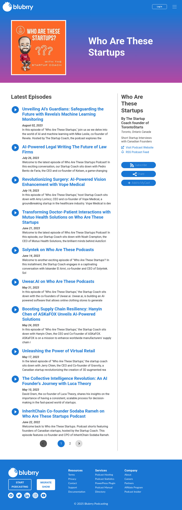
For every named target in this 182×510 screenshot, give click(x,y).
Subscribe (138, 165)
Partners (129, 483)
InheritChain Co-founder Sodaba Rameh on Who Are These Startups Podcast (63, 414)
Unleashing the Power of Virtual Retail (58, 350)
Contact (72, 483)
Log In (159, 7)
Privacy (72, 478)
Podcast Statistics (104, 478)
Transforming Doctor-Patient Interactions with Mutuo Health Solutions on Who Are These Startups (66, 217)
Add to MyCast (138, 183)
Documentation (76, 491)
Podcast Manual (104, 487)
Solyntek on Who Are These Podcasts (58, 249)
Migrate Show (46, 484)
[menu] (174, 6)
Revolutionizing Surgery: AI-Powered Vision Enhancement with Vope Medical (64, 182)
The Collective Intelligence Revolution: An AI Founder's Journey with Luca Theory (64, 381)
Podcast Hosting (104, 474)
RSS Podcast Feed (135, 152)
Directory (100, 491)
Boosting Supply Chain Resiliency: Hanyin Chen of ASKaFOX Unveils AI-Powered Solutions (62, 314)
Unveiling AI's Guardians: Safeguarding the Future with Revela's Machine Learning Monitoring (63, 114)
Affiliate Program (134, 487)
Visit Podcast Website (137, 147)
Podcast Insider (133, 491)
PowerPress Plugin (105, 483)
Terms (71, 474)
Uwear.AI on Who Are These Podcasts (58, 281)
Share (138, 174)
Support (72, 487)
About (128, 474)
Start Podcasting (20, 484)
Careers (129, 478)
